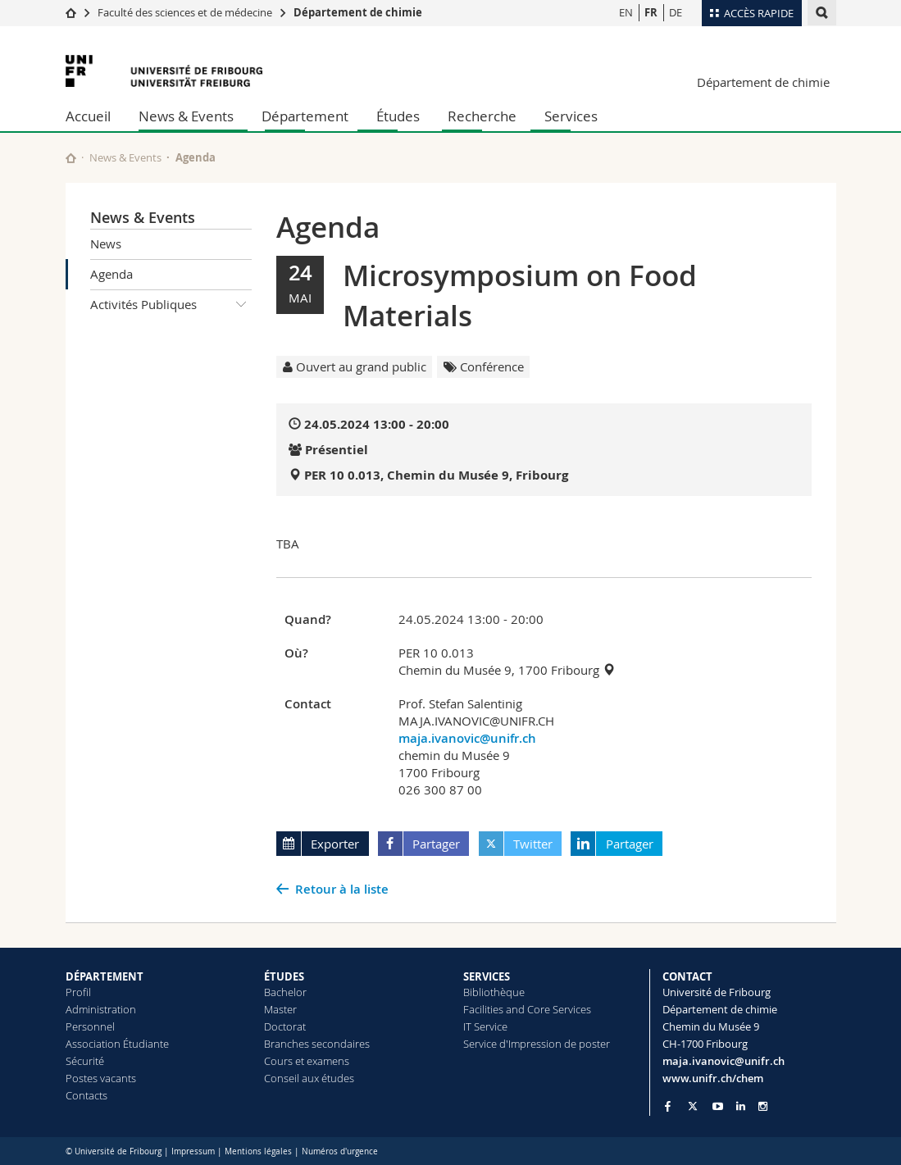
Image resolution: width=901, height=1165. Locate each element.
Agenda (111, 274)
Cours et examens (306, 1061)
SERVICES (486, 976)
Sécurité (85, 1061)
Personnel (90, 1026)
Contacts (86, 1095)
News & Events (186, 116)
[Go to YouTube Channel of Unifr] (717, 1106)
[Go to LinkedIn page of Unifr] (740, 1106)
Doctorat (285, 1026)
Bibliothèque (494, 992)
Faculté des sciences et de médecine (185, 12)
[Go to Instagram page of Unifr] (762, 1106)
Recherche (482, 116)
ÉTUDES (284, 976)
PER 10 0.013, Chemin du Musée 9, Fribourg (436, 475)
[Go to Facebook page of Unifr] (667, 1106)
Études (398, 116)
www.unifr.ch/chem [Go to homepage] (712, 1078)
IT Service (485, 1026)
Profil (78, 992)
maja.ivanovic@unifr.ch (467, 738)
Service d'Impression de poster (536, 1043)
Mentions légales (258, 1151)
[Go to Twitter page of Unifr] (692, 1106)
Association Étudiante (117, 1043)
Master (280, 1009)
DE (675, 12)
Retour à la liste (342, 889)
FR (651, 12)
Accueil (88, 116)
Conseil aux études (309, 1078)
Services (571, 116)
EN (626, 12)
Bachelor (285, 992)
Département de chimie (358, 12)
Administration (101, 1009)
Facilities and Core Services (527, 1009)
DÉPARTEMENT (104, 976)
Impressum (193, 1151)
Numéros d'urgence (340, 1151)
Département (305, 116)
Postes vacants (101, 1078)
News (105, 243)
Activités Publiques (171, 305)
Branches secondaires (317, 1043)
